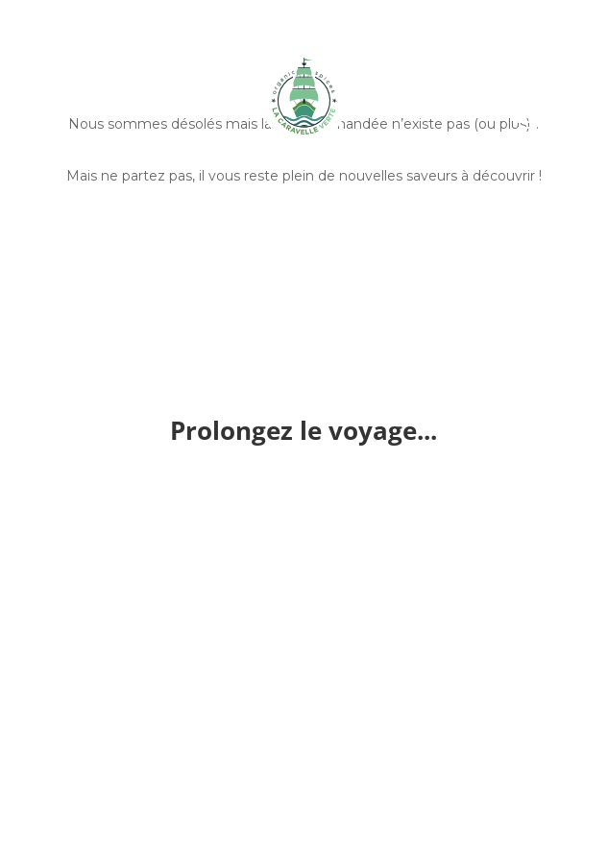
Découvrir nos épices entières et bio (304, 240)
